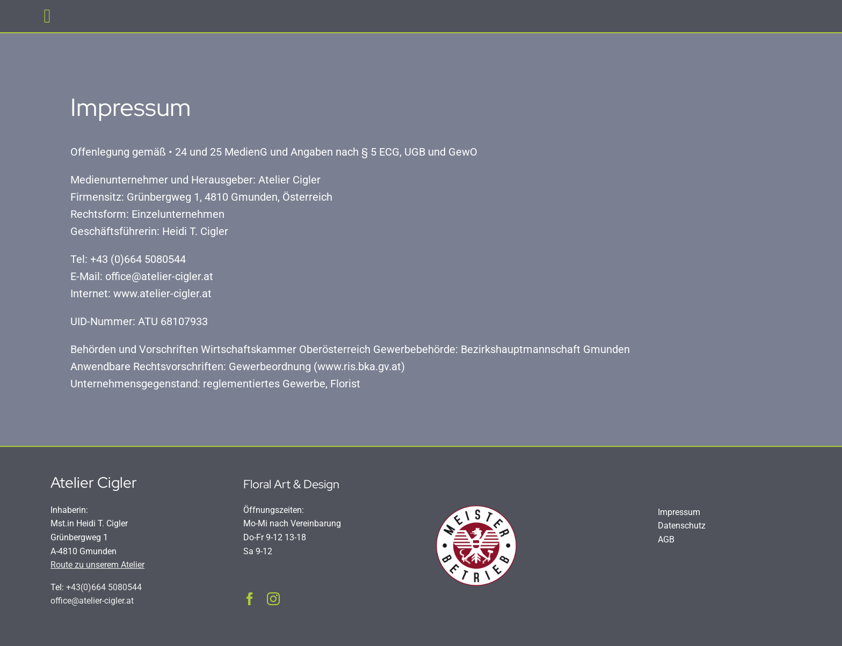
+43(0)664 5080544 (104, 587)
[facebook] (249, 598)
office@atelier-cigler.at (92, 601)
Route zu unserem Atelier (97, 565)
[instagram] (273, 598)
